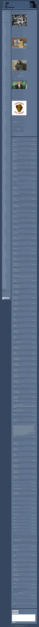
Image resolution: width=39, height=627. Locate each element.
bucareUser (14, 554)
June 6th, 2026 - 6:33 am (34, 460)
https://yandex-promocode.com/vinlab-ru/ (28, 430)
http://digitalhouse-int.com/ (16, 382)
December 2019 (4, 120)
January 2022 (4, 89)
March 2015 (4, 190)
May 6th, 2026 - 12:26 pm (34, 314)
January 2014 (4, 207)
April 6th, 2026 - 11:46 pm (33, 216)
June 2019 (4, 127)
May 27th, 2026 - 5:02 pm (34, 411)
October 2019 (4, 122)
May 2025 (4, 40)
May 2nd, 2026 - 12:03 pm (33, 286)
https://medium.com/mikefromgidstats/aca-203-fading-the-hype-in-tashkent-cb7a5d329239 (23, 276)
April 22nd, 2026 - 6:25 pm (33, 243)
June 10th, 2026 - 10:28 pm (33, 489)
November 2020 (4, 106)
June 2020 (4, 112)
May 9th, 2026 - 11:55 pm (34, 347)
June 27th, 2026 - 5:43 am (34, 579)
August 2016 (4, 169)
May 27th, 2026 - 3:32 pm (34, 405)
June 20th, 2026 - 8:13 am (34, 546)
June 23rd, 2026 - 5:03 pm (34, 555)
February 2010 (4, 265)
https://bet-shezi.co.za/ (15, 244)
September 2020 (4, 109)
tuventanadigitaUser (15, 578)
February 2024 (4, 58)
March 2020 (4, 116)
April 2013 (4, 218)
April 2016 (4, 174)
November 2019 (4, 121)
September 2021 (4, 94)
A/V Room (4, 14)
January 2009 (4, 281)
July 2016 (4, 170)
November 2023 (4, 62)
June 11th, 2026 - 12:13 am (33, 493)
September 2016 (4, 168)
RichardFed (14, 436)
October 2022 (4, 78)
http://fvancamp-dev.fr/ (15, 309)
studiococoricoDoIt (15, 459)
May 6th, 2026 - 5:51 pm (34, 320)
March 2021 (4, 101)
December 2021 (4, 90)
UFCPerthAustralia (15, 248)
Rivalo (14, 210)
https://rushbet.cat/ (15, 150)
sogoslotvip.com (15, 586)
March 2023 (4, 72)
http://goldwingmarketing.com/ (16, 365)
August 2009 (4, 272)
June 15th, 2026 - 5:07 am (34, 518)
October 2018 (4, 137)
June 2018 (4, 142)
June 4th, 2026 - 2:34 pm (34, 443)
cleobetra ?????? (15, 414)
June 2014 (4, 201)
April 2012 (4, 233)
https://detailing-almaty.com (25, 431)
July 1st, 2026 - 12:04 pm (34, 598)
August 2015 (4, 184)
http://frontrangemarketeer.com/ (16, 359)
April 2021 (4, 100)
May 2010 (4, 261)
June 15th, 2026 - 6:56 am (34, 521)
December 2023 (4, 61)
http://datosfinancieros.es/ (16, 376)
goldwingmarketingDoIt (15, 363)
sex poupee (14, 517)
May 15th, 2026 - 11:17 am (33, 364)
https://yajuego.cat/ (15, 164)
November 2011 (4, 239)
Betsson (14, 178)
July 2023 (4, 67)
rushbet (14, 148)
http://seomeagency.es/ (15, 298)
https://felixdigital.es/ (15, 570)
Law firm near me (15, 485)
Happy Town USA (5, 16)
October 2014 (4, 196)
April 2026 (4, 26)
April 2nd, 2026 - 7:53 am (34, 199)
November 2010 (4, 254)
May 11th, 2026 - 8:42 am (34, 353)
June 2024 (4, 53)
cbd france (14, 603)
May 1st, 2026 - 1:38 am (34, 264)
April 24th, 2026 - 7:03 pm (33, 249)
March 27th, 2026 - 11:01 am (33, 179)
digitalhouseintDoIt (15, 269)
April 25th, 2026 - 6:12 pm (33, 253)
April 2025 (4, 41)
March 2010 (4, 264)
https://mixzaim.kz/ (30, 431)
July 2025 (4, 37)
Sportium (14, 198)
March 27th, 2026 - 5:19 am (33, 173)
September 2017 (4, 153)
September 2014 (4, 197)
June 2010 (4, 260)
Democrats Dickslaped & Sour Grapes (19, 11)
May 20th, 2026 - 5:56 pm (34, 381)
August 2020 (4, 110)
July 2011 (4, 244)
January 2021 (4, 104)
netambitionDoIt (15, 448)
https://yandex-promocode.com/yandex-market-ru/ (18, 426)
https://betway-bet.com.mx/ (16, 227)
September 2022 (4, 79)
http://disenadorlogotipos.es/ (16, 392)
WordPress (16, 625)
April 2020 (4, 115)
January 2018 (4, 148)
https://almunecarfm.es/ (15, 550)
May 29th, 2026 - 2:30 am (34, 415)
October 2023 (4, 63)
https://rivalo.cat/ (15, 212)
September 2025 (4, 35)
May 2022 (4, 84)
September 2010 (4, 256)
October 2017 (4, 152)
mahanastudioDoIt (15, 330)
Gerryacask (14, 187)
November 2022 (4, 77)
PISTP (3, 15)
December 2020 (4, 105)
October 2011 (4, 240)
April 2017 (4, 159)
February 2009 (4, 280)
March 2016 (4, 175)
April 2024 (4, 56)
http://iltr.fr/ (14, 315)
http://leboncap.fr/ (15, 326)
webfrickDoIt (14, 352)
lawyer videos (14, 386)
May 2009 (4, 276)
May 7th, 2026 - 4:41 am (34, 331)
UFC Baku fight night (15, 396)
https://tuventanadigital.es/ (16, 580)
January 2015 (4, 192)
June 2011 (4, 245)
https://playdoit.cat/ (15, 145)
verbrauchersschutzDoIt (15, 492)
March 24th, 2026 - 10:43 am (33, 158)
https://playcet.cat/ (15, 140)
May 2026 (4, 25)
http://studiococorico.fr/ (15, 461)
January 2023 (4, 74)
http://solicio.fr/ (15, 455)
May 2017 (4, 158)
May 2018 (4, 143)
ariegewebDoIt (14, 419)
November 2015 (4, 180)
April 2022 (4, 85)
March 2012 (4, 234)
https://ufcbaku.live (15, 398)
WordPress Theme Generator (25, 625)
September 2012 (4, 227)
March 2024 (4, 57)
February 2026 (4, 29)
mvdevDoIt (14, 336)
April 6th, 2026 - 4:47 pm (34, 211)
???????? (14, 510)
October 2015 (4, 181)
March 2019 (4, 131)
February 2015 (4, 191)
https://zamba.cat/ (15, 168)
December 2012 (4, 223)
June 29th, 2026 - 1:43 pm (34, 587)
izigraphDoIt (14, 319)
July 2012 (4, 229)
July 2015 (4, 185)
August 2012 (4, 228)
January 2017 (4, 163)
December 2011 (4, 238)
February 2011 (4, 250)
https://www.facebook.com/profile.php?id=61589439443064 (22, 432)
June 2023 (4, 68)
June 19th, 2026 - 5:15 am (34, 534)
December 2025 (4, 31)
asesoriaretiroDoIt (15, 369)
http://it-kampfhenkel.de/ (16, 472)
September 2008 (4, 286)
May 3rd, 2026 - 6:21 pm (34, 303)
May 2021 (4, 99)
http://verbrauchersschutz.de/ (16, 494)
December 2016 (4, 164)
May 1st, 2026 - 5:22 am (34, 270)
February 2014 (4, 206)
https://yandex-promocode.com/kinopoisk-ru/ (29, 426)
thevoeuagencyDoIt (15, 302)
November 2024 (4, 47)
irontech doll (14, 520)
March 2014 (4, 205)
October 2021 (4, 93)
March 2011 (4, 249)
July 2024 (4, 52)
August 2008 (4, 287)
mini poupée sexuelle (15, 514)
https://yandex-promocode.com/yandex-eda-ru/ (29, 425)
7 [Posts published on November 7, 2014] (7, 292)
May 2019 (4, 128)
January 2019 (4, 133)
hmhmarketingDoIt (15, 465)
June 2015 (4, 186)
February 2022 (4, 88)
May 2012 (4, 232)
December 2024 (4, 46)
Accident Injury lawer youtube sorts (17, 488)
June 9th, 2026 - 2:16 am (34, 477)
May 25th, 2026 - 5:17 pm (34, 397)
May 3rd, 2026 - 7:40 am (34, 297)
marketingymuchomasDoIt (16, 285)
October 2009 (4, 270)
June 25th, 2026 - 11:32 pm (33, 574)
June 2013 (4, 216)
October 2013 (4, 211)
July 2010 (4, 259)
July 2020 (4, 111)
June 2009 (4, 275)
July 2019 (4, 126)
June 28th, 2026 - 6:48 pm (34, 584)
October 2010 (4, 255)
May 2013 (4, 217)
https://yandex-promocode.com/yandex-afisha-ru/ (18, 425)
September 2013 (4, 212)
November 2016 (4, 165)
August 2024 (4, 51)
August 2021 (4, 95)
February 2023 (4, 73)
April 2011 (4, 248)
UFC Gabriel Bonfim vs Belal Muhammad (17, 410)
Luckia (14, 215)
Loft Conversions (15, 530)
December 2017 (4, 149)
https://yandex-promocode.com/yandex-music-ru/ (29, 427)
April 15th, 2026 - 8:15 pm (33, 232)
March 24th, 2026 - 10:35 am (33, 149)
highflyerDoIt (14, 252)
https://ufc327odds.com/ (15, 193)
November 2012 (4, 224)
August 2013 (4, 213)
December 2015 (4, 179)
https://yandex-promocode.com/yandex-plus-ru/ (18, 427)
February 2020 (4, 117)
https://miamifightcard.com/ (16, 206)
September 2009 (4, 271)
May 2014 (4, 202)
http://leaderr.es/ (15, 281)
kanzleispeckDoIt (15, 476)
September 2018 (4, 138)
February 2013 (4, 221)
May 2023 (4, 69)
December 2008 (4, 282)
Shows (3, 19)
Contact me (4, 20)
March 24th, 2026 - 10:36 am (33, 154)
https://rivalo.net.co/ (15, 174)
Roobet (14, 220)
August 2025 (4, 36)
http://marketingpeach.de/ (16, 348)
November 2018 (4, 136)
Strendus (14, 153)
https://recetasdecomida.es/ (16, 575)
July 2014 (4, 200)
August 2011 (4, 243)
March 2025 (4, 42)
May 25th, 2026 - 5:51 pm (34, 401)
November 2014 (4, 195)
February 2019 (4, 132)
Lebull (14, 231)
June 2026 (4, 24)
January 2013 (4, 222)
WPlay (14, 157)
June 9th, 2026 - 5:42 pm (34, 486)
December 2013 (4, 208)
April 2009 (4, 277)
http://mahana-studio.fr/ (15, 332)
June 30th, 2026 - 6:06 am (34, 595)
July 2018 (4, 141)
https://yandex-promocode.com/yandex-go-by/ (18, 430)
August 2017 (4, 154)
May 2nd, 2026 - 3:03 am (34, 280)
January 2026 (4, 30)
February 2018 (4, 147)
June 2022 (4, 83)
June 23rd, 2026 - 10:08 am (33, 549)
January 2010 (4, 266)
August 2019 (4, 125)
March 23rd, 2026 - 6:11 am (33, 144)
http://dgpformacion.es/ (15, 265)
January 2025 (4, 45)
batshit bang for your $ (20, 75)
